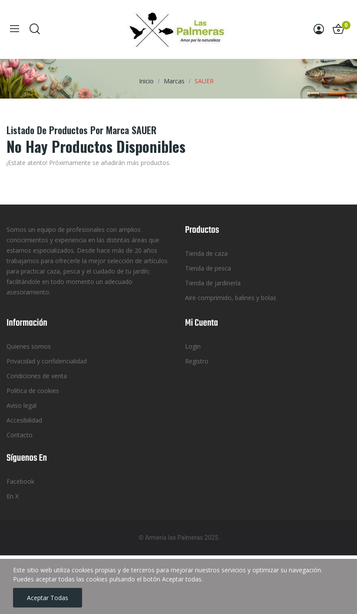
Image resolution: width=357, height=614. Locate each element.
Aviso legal (21, 405)
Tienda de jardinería (213, 283)
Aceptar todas (47, 598)
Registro (196, 361)
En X (13, 496)
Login (193, 346)
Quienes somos (29, 346)
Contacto (20, 435)
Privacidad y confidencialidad (47, 361)
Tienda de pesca (208, 268)
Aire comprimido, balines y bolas (230, 298)
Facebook (20, 481)
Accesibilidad (24, 420)
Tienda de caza (206, 253)
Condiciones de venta (37, 376)
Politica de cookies (33, 390)
